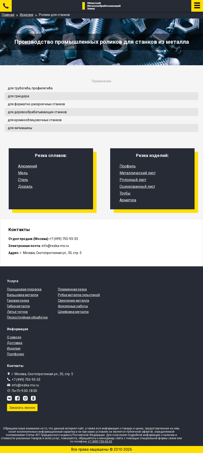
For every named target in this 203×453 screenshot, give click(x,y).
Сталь (23, 180)
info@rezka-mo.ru (25, 385)
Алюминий (27, 166)
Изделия (13, 348)
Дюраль (25, 186)
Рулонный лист (133, 180)
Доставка (14, 343)
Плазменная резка (72, 289)
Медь (23, 173)
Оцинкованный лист (137, 186)
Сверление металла (73, 300)
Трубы (125, 193)
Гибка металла (18, 306)
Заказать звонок (22, 408)
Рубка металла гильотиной (79, 295)
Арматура (128, 200)
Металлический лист (138, 173)
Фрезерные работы (73, 306)
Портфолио (15, 354)
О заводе (14, 337)
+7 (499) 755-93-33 (26, 379)
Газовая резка (18, 300)
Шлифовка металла (73, 312)
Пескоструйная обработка (27, 317)
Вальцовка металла (22, 295)
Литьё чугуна (17, 312)
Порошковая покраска (24, 289)
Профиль (128, 166)
